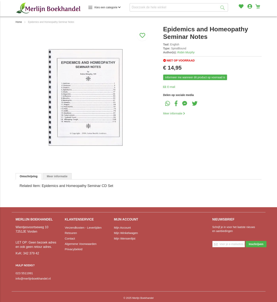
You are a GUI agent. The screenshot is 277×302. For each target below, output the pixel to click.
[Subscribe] (256, 244)
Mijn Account (122, 227)
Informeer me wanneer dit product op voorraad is (195, 77)
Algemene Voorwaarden (81, 243)
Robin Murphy (186, 52)
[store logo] (48, 8)
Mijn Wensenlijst (124, 238)
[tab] (29, 176)
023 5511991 (24, 273)
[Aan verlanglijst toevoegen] (142, 32)
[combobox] (179, 7)
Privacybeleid (73, 249)
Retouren (71, 233)
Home (19, 22)
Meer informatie (174, 113)
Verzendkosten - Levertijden (83, 227)
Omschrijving (28, 176)
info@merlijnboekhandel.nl (33, 278)
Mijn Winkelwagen (126, 233)
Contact (70, 238)
